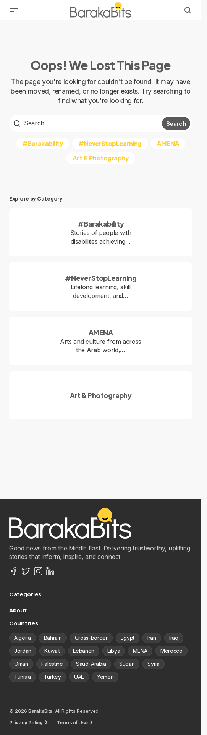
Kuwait (52, 651)
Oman (21, 664)
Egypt (127, 638)
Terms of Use (72, 722)
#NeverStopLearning (109, 143)
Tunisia (22, 676)
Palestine (52, 664)
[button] (14, 10)
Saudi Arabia (91, 664)
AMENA (168, 143)
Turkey (52, 676)
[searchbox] (86, 123)
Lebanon (83, 651)
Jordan (22, 651)
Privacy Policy (26, 722)
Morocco (171, 651)
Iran (151, 638)
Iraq (173, 638)
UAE (79, 676)
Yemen (105, 676)
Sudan (126, 664)
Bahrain (53, 638)
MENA (140, 651)
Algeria (22, 638)
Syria (153, 664)
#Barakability (42, 143)
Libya (113, 651)
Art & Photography (101, 158)
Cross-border (91, 638)
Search (176, 123)
